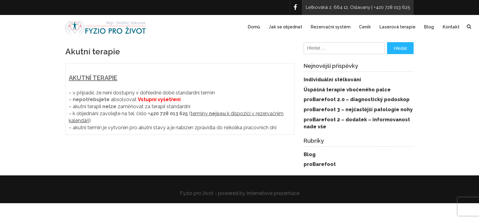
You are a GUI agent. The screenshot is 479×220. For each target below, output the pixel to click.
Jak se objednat (285, 26)
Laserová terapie (397, 26)
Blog (429, 26)
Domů (254, 26)
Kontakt (451, 26)
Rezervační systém (330, 26)
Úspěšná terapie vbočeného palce (347, 90)
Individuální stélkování (332, 79)
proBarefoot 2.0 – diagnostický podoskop (357, 99)
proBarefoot (320, 164)
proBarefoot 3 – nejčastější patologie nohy (358, 109)
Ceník (365, 26)
